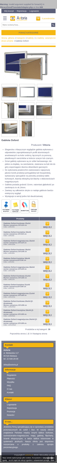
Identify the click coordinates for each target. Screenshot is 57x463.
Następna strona (40, 334)
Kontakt (10, 392)
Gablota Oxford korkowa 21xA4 (16, 276)
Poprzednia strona (18, 334)
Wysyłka (10, 382)
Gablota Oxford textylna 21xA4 (16, 285)
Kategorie (20, 38)
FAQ (9, 385)
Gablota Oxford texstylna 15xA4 (17, 232)
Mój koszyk (9, 11)
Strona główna (7, 38)
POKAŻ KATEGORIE (28, 32)
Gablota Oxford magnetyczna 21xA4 (19, 293)
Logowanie (34, 11)
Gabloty (30, 38)
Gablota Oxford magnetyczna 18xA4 (19, 267)
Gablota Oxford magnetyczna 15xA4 (19, 241)
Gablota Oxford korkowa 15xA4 (16, 223)
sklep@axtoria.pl (10, 365)
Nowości (10, 415)
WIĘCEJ (47, 226)
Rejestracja (21, 11)
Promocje (11, 411)
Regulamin (11, 375)
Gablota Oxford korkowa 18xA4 (16, 250)
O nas (9, 389)
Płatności (11, 378)
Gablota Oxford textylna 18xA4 (16, 258)
